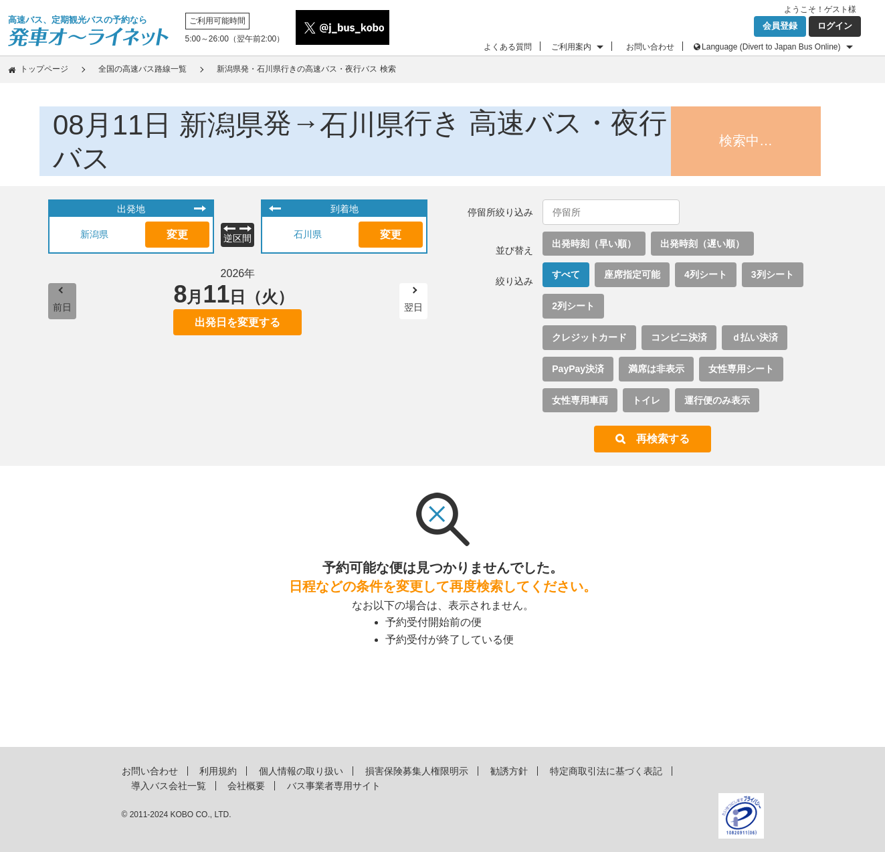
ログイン (834, 26)
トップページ (44, 69)
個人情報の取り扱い (301, 771)
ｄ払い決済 (754, 337)
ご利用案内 (571, 47)
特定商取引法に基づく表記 (606, 771)
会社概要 (246, 785)
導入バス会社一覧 (168, 785)
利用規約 (218, 771)
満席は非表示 (656, 368)
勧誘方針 (509, 771)
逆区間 (237, 238)
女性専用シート (741, 368)
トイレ (646, 400)
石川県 (308, 234)
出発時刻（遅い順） (702, 243)
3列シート (772, 274)
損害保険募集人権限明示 (416, 771)
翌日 (413, 307)
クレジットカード (589, 337)
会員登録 (780, 26)
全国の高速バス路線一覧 (142, 69)
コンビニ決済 (679, 337)
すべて (566, 274)
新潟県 (94, 234)
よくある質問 (508, 47)
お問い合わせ (650, 47)
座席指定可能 (632, 274)
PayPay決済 (578, 368)
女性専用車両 (580, 400)
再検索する (663, 438)
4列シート (705, 274)
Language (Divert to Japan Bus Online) (771, 47)
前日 (62, 307)
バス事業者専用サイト (334, 785)
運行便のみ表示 (717, 400)
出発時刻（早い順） (594, 243)
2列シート (573, 306)
